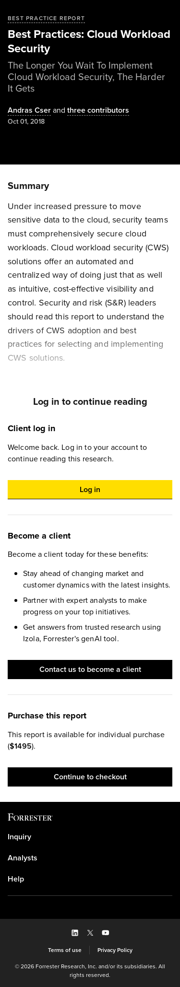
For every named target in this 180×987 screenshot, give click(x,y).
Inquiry (19, 837)
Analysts (22, 858)
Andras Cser (29, 111)
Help (16, 879)
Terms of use (65, 950)
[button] (90, 489)
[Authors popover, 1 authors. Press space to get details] (29, 111)
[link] (90, 837)
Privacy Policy (114, 950)
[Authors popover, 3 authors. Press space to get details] (90, 111)
